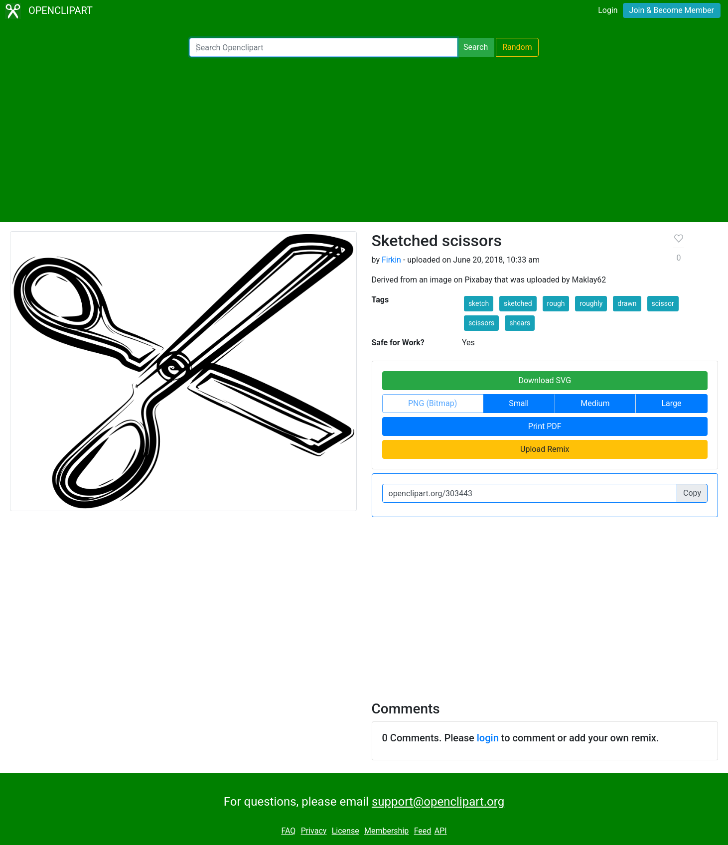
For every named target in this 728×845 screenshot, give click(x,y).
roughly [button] (591, 303)
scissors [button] (481, 323)
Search (475, 47)
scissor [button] (663, 303)
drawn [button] (626, 303)
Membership (386, 831)
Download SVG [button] (544, 380)
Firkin (391, 260)
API (441, 831)
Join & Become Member (671, 10)
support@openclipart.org (438, 802)
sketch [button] (478, 303)
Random (517, 47)
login (488, 738)
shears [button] (519, 323)
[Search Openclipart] (323, 47)
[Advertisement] (364, 139)
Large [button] (671, 403)
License (345, 831)
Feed (423, 831)
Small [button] (519, 403)
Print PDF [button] (545, 426)
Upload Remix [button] (544, 449)
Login (607, 10)
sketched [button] (518, 303)
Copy (692, 493)
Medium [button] (595, 403)
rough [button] (556, 303)
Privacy (314, 831)
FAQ (288, 831)
